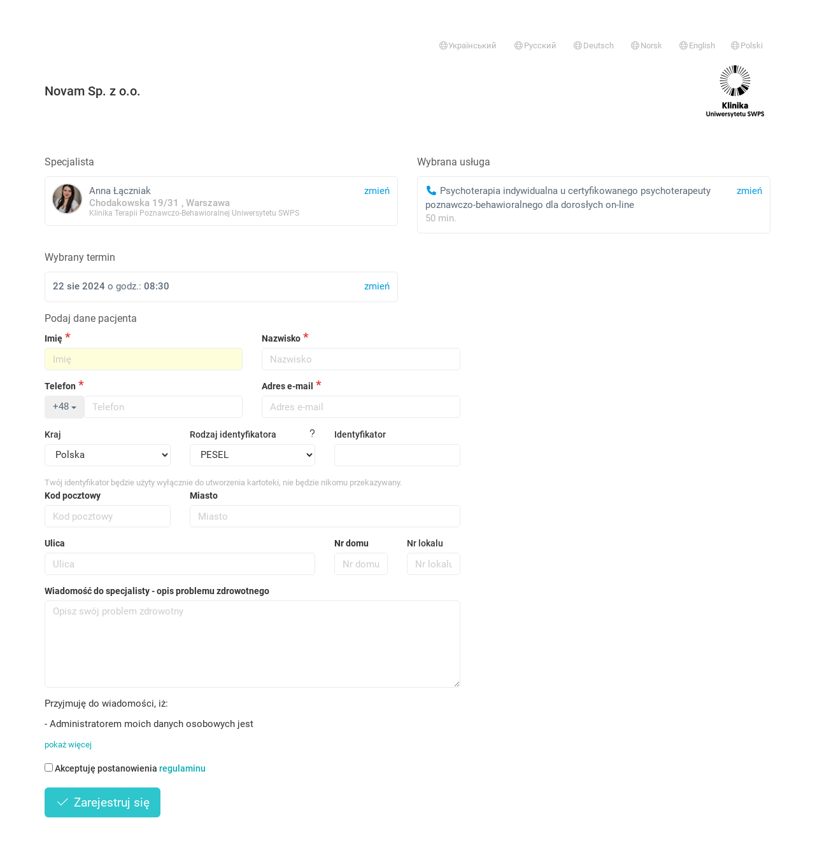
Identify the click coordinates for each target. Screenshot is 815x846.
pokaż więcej (68, 744)
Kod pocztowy (73, 495)
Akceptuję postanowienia (125, 768)
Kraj (53, 434)
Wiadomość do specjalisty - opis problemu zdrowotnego (157, 591)
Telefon (60, 386)
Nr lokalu (425, 543)
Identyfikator (360, 434)
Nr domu (351, 543)
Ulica (55, 543)
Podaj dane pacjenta (91, 318)
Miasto (204, 495)
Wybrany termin (80, 257)
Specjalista (69, 162)
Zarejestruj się (102, 802)
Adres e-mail (287, 386)
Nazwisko (281, 338)
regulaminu (182, 768)
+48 (64, 406)
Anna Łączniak (221, 200)
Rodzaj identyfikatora (233, 434)
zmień (749, 191)
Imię (53, 338)
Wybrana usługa (453, 162)
